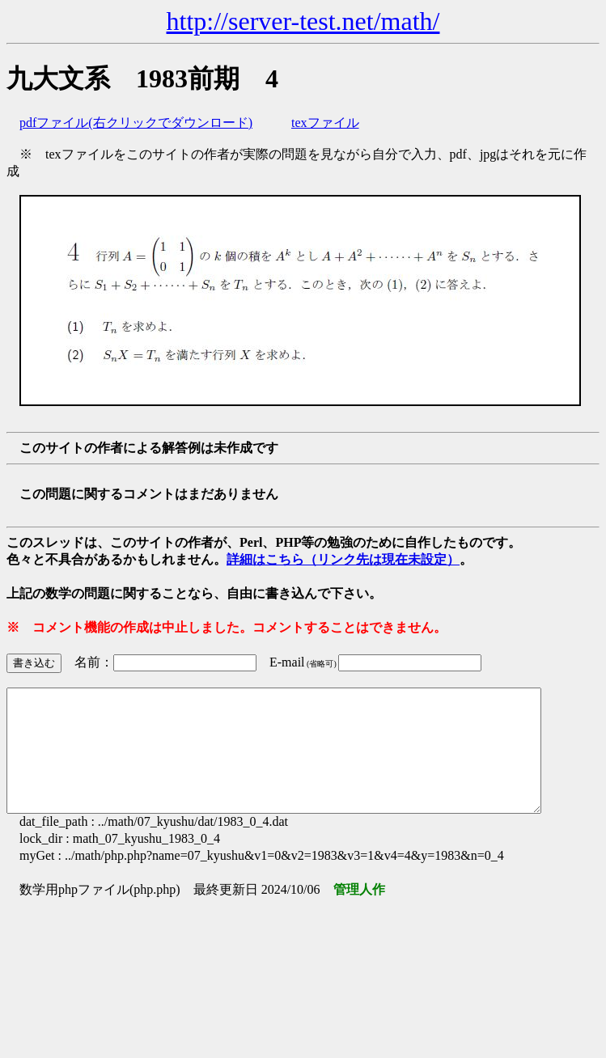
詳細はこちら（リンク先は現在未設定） (343, 559)
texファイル (325, 122)
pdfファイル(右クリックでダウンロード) (135, 122)
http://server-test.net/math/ (303, 21)
